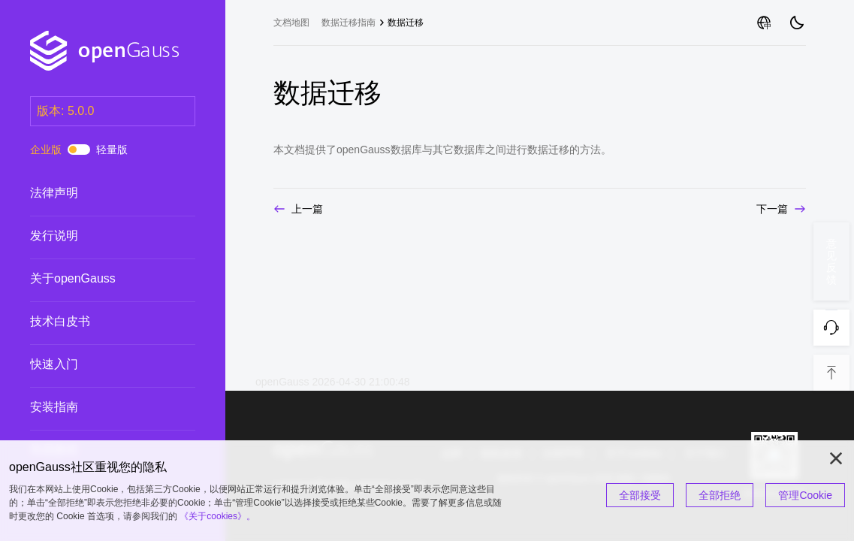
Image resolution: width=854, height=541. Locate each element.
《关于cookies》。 (217, 516)
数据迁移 (406, 22)
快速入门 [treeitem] (97, 364)
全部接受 (640, 495)
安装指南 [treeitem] (97, 407)
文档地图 (291, 22)
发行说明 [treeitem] (97, 236)
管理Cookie (805, 495)
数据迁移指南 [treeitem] (348, 22)
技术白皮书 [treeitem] (97, 322)
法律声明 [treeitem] (97, 193)
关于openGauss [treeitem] (97, 279)
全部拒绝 (720, 495)
